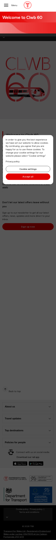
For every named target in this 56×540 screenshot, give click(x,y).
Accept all (28, 176)
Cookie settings (28, 169)
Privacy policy (12, 161)
